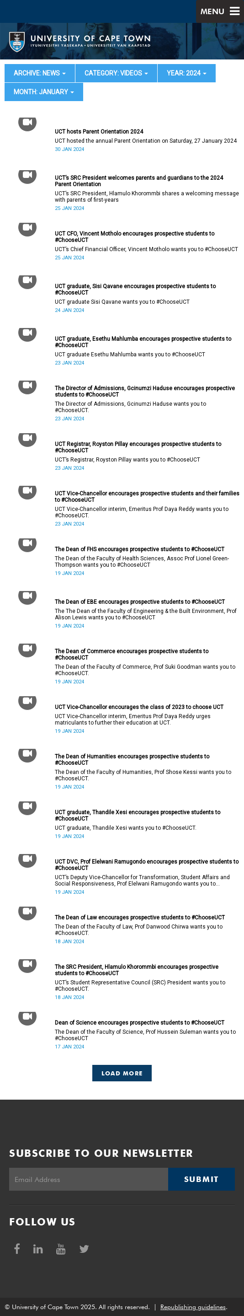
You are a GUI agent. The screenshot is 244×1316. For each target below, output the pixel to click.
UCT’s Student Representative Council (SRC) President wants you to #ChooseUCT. (140, 985)
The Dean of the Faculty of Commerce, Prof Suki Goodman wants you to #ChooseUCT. (145, 670)
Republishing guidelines (193, 1307)
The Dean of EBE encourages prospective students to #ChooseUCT (140, 602)
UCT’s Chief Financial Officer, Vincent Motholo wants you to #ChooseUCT (146, 249)
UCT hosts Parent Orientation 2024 (99, 132)
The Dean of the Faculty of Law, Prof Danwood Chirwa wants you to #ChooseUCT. (139, 930)
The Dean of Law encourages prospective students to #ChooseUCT (140, 917)
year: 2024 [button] (187, 73)
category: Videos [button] (116, 73)
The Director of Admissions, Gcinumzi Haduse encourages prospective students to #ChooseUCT (145, 391)
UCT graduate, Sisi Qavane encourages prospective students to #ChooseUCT (135, 289)
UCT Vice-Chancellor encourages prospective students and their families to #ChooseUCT (147, 496)
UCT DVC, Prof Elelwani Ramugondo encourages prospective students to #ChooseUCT (147, 865)
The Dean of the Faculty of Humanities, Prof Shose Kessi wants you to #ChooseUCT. (143, 775)
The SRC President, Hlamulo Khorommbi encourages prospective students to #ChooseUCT (136, 970)
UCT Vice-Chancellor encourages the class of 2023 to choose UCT (139, 707)
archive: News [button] (40, 73)
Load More (122, 1073)
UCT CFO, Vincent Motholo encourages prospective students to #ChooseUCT (134, 237)
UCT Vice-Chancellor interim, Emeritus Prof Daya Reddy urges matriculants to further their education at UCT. (133, 719)
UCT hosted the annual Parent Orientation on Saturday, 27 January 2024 (146, 141)
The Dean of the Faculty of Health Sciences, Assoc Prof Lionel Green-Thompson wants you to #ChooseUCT (142, 561)
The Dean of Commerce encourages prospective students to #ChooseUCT (131, 654)
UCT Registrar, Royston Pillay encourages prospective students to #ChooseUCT (138, 447)
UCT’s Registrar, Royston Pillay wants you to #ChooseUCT (127, 460)
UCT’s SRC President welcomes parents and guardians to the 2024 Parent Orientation (139, 181)
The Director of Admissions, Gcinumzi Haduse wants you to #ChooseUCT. (130, 407)
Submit (201, 1179)
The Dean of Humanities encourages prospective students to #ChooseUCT (132, 759)
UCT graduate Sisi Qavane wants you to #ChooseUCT (122, 302)
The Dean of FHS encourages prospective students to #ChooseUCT (139, 549)
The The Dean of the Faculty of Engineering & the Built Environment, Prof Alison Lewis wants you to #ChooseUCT (146, 614)
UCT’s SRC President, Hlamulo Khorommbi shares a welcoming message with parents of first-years (147, 196)
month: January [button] (44, 92)
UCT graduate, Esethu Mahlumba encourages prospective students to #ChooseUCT (143, 342)
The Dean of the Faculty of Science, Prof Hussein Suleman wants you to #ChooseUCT (145, 1035)
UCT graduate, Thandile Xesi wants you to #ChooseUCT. (125, 828)
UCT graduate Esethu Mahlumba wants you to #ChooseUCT (130, 354)
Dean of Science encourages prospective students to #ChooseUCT (139, 1023)
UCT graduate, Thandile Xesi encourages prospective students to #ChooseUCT (137, 815)
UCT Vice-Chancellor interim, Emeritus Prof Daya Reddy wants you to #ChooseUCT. (141, 512)
